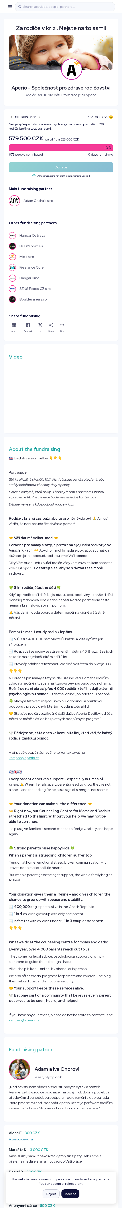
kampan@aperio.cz (24, 757)
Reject (51, 1194)
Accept (70, 1194)
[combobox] (67, 6)
